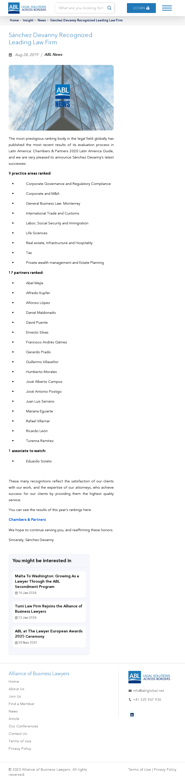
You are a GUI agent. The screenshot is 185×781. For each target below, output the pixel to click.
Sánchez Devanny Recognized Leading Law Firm (86, 20)
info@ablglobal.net (146, 690)
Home (14, 20)
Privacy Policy (20, 748)
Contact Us (18, 733)
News (42, 20)
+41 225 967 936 (144, 699)
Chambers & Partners (27, 520)
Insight (28, 20)
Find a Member (22, 704)
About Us (16, 689)
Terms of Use (20, 741)
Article (14, 719)
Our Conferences (23, 726)
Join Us (15, 696)
